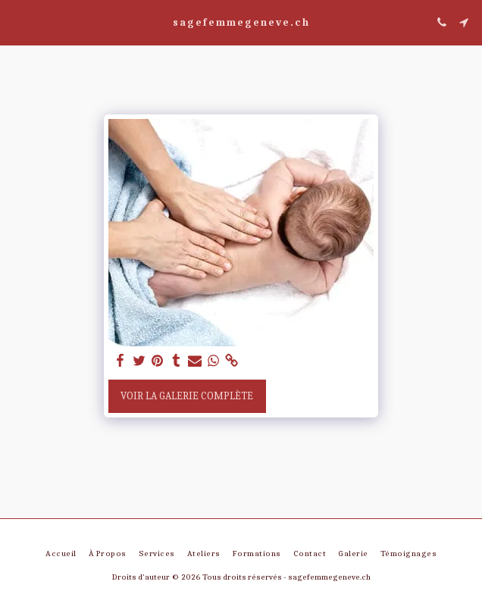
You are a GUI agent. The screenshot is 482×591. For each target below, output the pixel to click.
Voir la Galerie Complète (187, 395)
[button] (17, 22)
